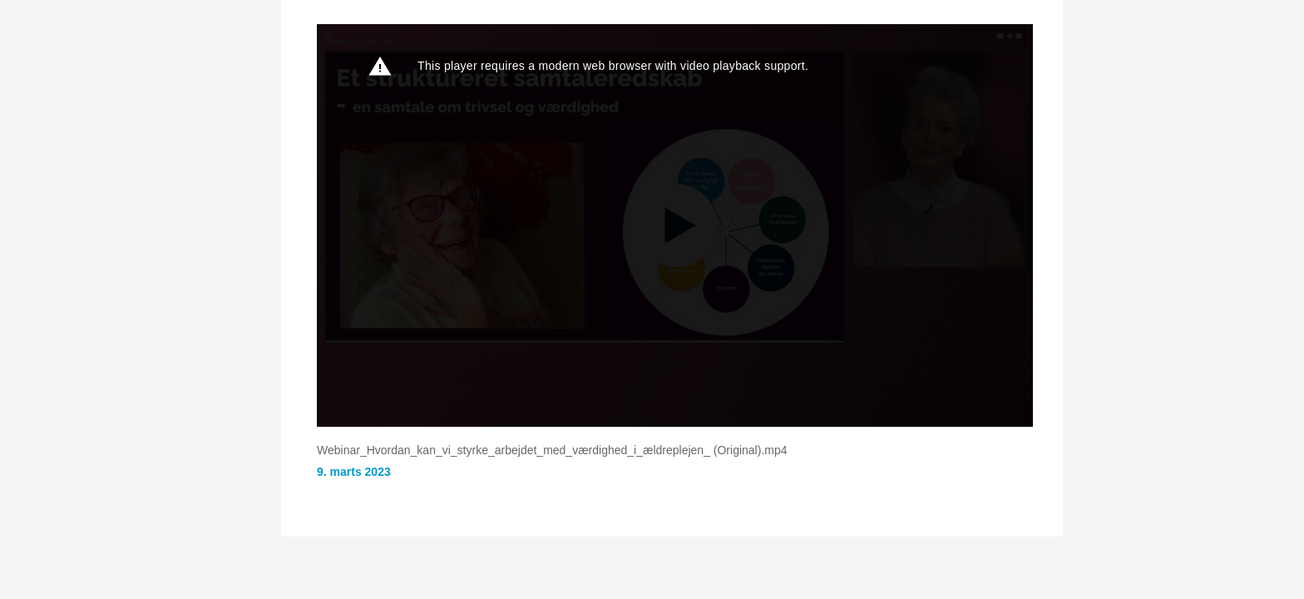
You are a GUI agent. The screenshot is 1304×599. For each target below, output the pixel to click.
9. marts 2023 (354, 471)
